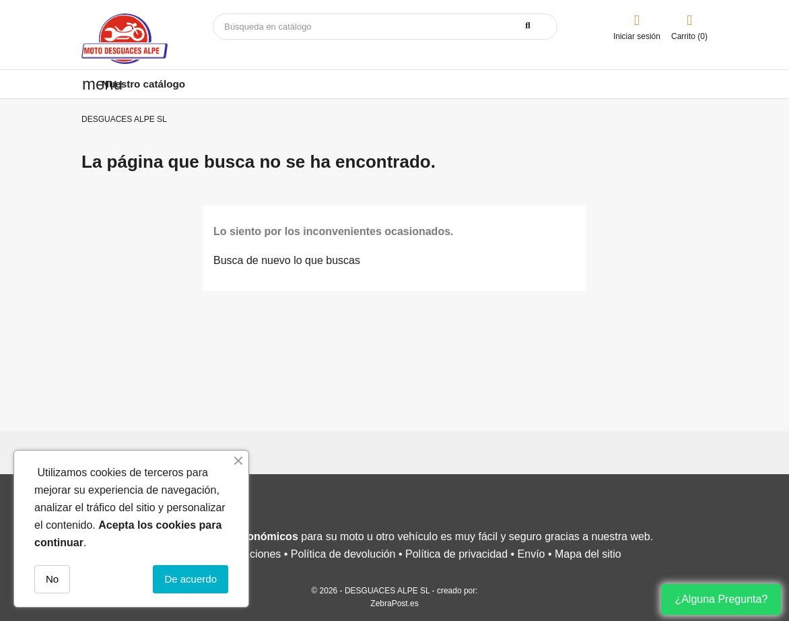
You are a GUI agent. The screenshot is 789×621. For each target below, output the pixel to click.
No (52, 579)
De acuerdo (190, 579)
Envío (531, 554)
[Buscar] (385, 26)
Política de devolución (343, 554)
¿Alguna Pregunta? (721, 599)
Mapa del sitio (588, 554)
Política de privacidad (456, 554)
